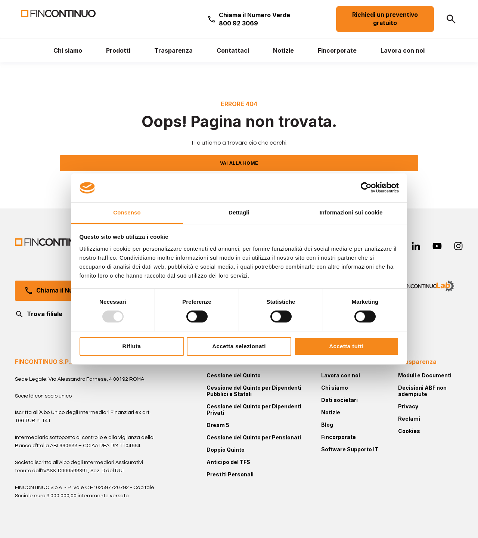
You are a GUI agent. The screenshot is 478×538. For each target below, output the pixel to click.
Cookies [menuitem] (409, 431)
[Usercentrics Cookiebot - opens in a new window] (366, 188)
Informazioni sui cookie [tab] (351, 212)
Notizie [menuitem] (330, 412)
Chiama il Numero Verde (254, 19)
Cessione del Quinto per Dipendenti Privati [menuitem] (254, 409)
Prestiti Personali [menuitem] (230, 474)
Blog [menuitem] (327, 424)
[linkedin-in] (415, 246)
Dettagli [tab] (239, 212)
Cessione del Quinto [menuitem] (234, 375)
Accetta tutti (346, 346)
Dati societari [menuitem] (339, 400)
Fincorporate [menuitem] (338, 437)
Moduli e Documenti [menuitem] (424, 375)
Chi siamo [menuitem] (334, 387)
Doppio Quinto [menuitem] (226, 449)
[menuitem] (67, 50)
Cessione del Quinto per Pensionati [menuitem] (254, 437)
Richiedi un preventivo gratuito (385, 19)
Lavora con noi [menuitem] (340, 375)
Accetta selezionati (239, 346)
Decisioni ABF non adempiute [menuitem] (422, 390)
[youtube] (437, 246)
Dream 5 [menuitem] (218, 425)
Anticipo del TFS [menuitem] (228, 462)
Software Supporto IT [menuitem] (349, 449)
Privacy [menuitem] (408, 406)
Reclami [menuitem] (409, 418)
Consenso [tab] (126, 212)
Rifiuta (131, 346)
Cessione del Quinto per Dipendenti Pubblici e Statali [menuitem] (254, 390)
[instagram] (458, 246)
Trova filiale (38, 314)
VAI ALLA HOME (239, 163)
